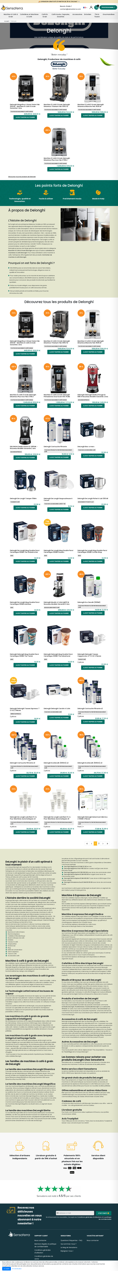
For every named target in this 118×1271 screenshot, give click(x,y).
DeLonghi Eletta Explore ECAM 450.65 (76, 874)
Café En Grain (45, 15)
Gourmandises (109, 14)
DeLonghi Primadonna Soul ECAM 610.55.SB (78, 882)
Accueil (6, 21)
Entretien (87, 14)
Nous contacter (40, 1240)
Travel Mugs (68, 1052)
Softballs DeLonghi (68, 1007)
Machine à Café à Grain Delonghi (20, 250)
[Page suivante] (103, 843)
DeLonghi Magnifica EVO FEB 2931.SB (76, 872)
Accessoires (77, 14)
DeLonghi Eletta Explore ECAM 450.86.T (77, 878)
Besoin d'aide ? (66, 6)
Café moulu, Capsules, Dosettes (61, 15)
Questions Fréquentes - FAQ (71, 1240)
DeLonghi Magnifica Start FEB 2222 (75, 868)
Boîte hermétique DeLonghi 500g (92, 1035)
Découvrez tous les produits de (22, 177)
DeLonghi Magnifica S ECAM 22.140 (75, 866)
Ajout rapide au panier (25, 117)
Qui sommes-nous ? (68, 1244)
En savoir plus (16, 1269)
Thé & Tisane (97, 15)
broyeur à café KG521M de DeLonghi (80, 988)
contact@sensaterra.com (70, 9)
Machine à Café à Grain (11, 15)
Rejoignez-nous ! (67, 1251)
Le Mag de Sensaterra (69, 1247)
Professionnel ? (108, 7)
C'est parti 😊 (103, 1213)
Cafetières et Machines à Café (29, 15)
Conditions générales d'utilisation (89, 1217)
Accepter (6, 1269)
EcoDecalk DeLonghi (92, 1007)
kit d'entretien (103, 1009)
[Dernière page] (107, 843)
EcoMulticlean (80, 1007)
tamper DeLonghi (75, 1023)
